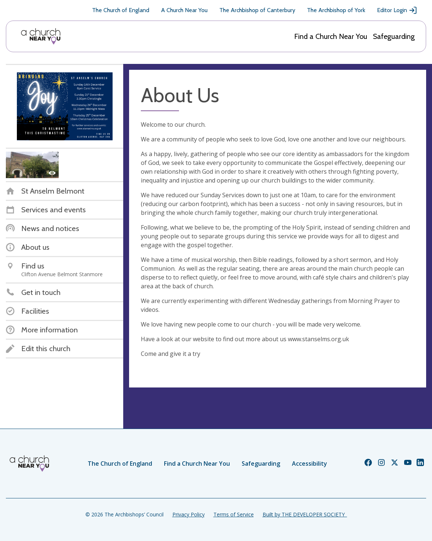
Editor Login (397, 10)
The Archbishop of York (336, 10)
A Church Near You (184, 10)
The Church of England (120, 10)
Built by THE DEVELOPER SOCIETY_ (305, 514)
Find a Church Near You (330, 36)
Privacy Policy (188, 514)
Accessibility (309, 463)
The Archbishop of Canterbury (257, 10)
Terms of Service (233, 514)
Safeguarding (394, 36)
